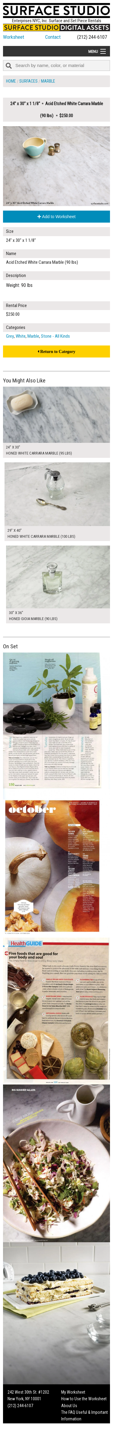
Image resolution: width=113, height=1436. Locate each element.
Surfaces (28, 81)
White (21, 336)
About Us (69, 1405)
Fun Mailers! (71, 1425)
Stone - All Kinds (55, 336)
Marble (48, 81)
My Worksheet (73, 1392)
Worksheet (13, 37)
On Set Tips (70, 1432)
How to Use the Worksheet (84, 1398)
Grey (10, 336)
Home (11, 81)
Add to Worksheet (56, 216)
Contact (53, 37)
